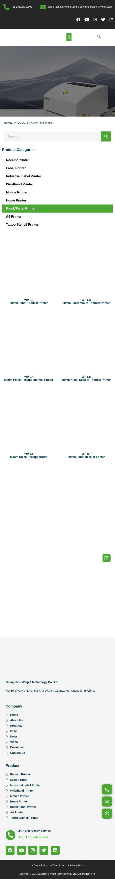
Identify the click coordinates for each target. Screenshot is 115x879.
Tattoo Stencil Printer (22, 224)
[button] (68, 37)
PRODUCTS (21, 122)
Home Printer (16, 200)
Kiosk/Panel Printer (21, 208)
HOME (8, 122)
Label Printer (16, 168)
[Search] (106, 136)
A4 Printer (13, 216)
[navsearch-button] (99, 37)
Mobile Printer (17, 192)
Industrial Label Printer (23, 176)
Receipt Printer (17, 160)
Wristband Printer (19, 184)
